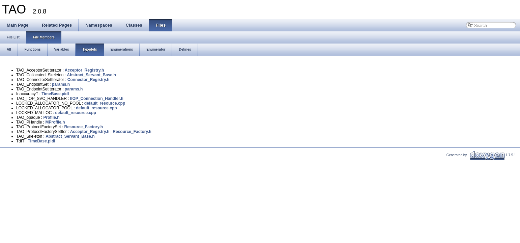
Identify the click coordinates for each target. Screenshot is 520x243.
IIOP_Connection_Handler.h (96, 98)
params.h (61, 84)
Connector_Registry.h (88, 79)
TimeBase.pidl (55, 93)
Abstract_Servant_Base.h (91, 75)
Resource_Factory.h (83, 127)
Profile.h (52, 117)
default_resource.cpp (104, 103)
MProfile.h (55, 122)
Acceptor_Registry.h (84, 70)
